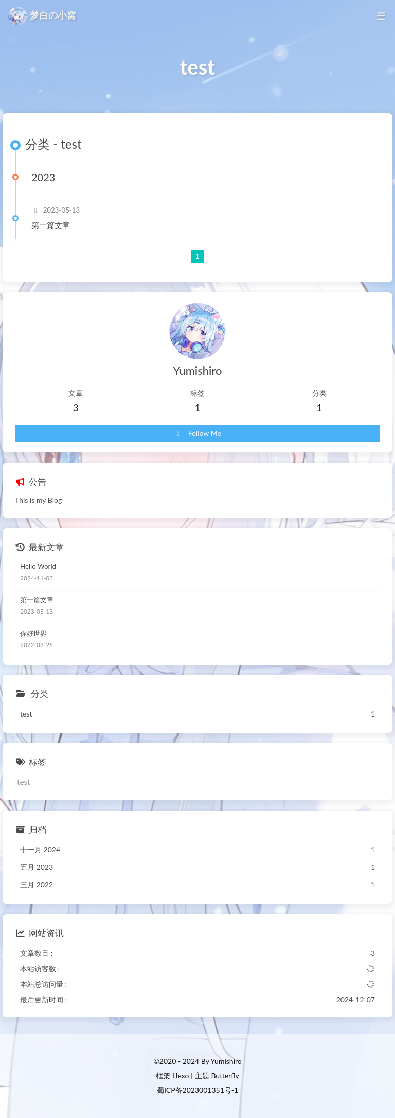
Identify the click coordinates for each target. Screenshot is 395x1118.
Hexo (180, 1075)
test (23, 782)
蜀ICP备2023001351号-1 (197, 1090)
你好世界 (33, 633)
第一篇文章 (50, 225)
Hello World (38, 566)
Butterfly (225, 1075)
